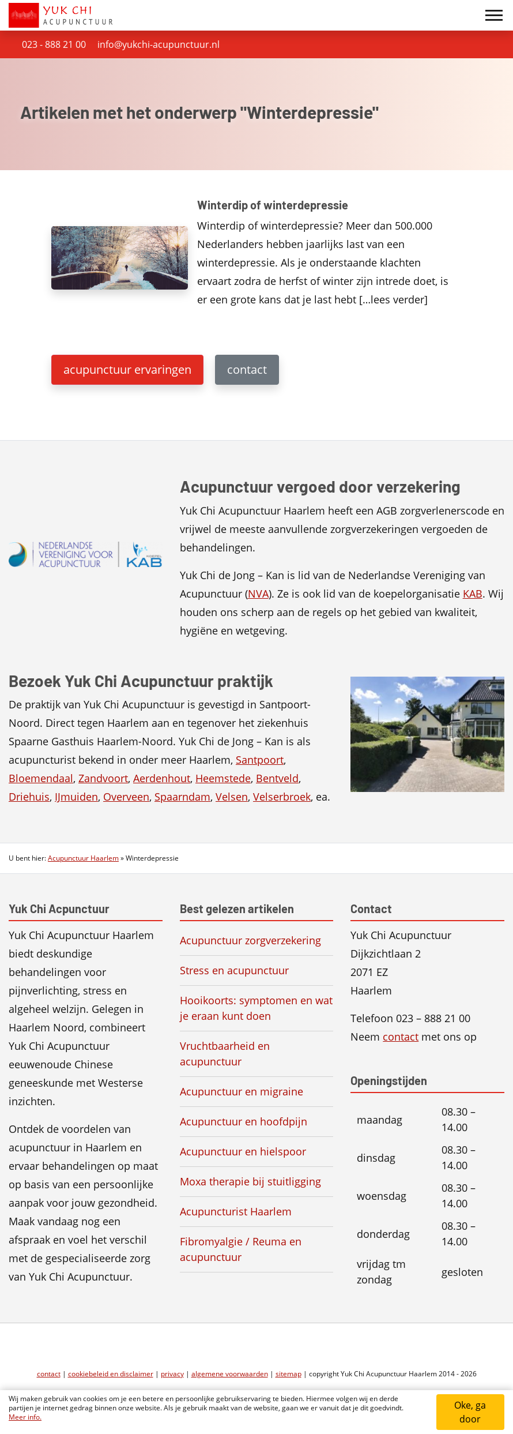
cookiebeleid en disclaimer (110, 1374)
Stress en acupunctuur (234, 970)
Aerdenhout (161, 778)
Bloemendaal (41, 778)
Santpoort (260, 760)
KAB (472, 593)
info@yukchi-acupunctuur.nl (158, 44)
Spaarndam (182, 797)
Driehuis (29, 797)
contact (247, 369)
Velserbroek (282, 797)
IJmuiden (76, 797)
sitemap (288, 1374)
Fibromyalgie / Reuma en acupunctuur (240, 1249)
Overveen (126, 797)
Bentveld (277, 778)
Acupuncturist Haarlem (236, 1211)
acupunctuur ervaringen (127, 369)
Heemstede (223, 778)
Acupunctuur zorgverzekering (250, 940)
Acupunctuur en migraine (241, 1091)
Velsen (232, 797)
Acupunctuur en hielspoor (243, 1151)
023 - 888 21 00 (54, 44)
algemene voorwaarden (229, 1374)
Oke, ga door (470, 1412)
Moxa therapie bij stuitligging (250, 1181)
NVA (258, 593)
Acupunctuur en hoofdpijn (243, 1121)
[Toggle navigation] (494, 15)
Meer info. (25, 1417)
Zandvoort (103, 778)
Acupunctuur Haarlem (83, 858)
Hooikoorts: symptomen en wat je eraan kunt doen (256, 1008)
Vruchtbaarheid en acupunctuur (225, 1053)
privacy (172, 1374)
